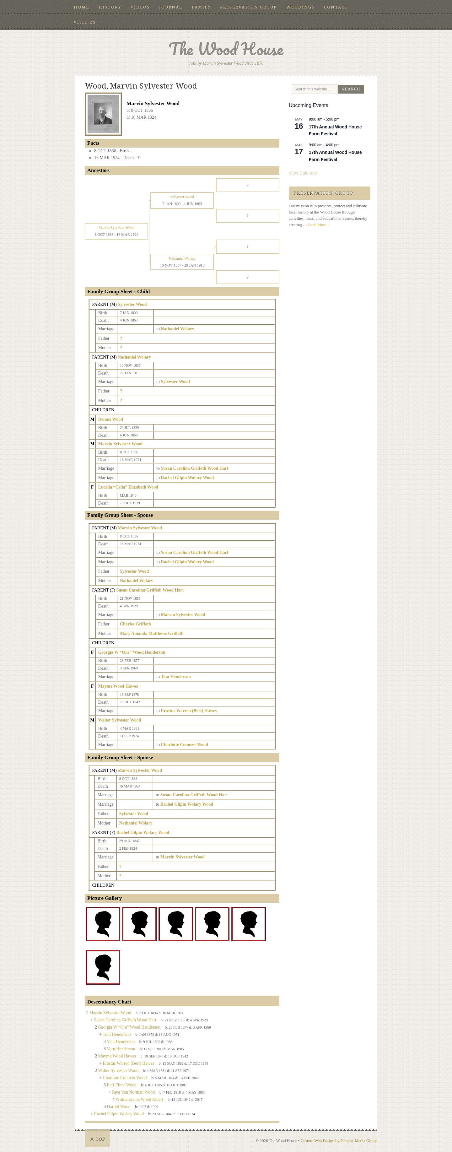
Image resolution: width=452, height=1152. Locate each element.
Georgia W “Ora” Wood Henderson (131, 652)
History (110, 7)
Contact (336, 7)
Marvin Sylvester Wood (120, 443)
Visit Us (85, 22)
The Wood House (226, 48)
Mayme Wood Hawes (118, 686)
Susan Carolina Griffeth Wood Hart (150, 590)
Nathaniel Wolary (134, 357)
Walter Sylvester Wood (119, 720)
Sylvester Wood (132, 304)
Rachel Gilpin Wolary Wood (142, 832)
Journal (170, 7)
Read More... (318, 224)
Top (100, 1139)
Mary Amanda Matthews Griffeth (152, 633)
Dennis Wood (110, 419)
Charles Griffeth (135, 624)
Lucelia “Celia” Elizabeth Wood (128, 487)
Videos (140, 7)
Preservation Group (248, 7)
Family (201, 7)
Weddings (300, 7)
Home (81, 7)
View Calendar (303, 173)
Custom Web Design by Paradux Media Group (339, 1140)
